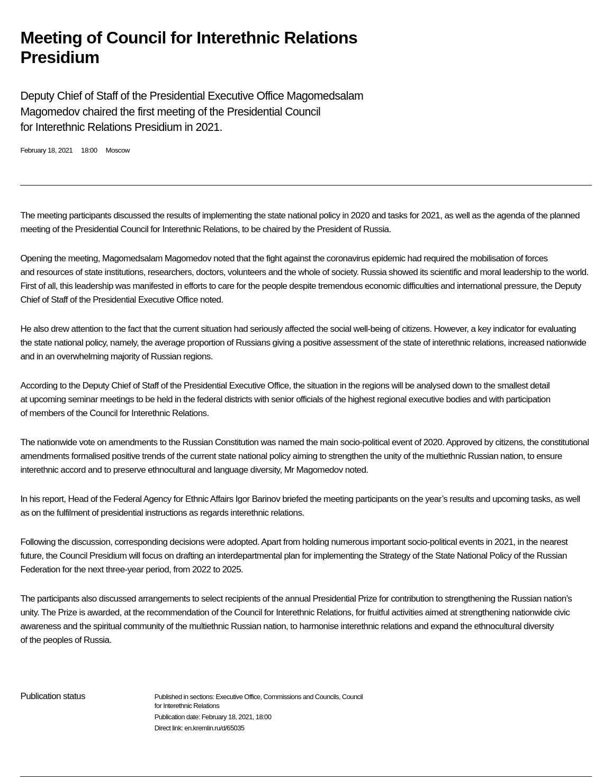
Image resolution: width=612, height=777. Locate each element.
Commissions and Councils (301, 697)
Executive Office (237, 697)
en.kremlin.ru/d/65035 (214, 728)
